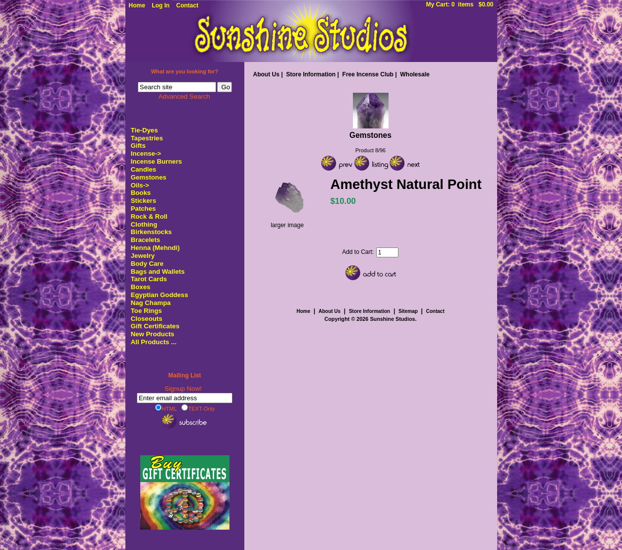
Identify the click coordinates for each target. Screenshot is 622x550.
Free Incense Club (368, 74)
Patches (143, 208)
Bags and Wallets (158, 271)
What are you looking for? (185, 71)
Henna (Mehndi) (155, 247)
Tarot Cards (149, 279)
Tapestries (147, 138)
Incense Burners (156, 161)
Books (141, 192)
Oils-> (140, 185)
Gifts (138, 145)
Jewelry (143, 255)
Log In (161, 5)
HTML (166, 408)
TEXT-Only (198, 408)
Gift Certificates (155, 326)
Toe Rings (146, 310)
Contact (187, 5)
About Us (266, 74)
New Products (152, 334)
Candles (143, 169)
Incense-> (146, 153)
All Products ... (153, 342)
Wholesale (414, 74)
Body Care (147, 263)
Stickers (143, 200)
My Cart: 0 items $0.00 (459, 4)
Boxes (141, 287)
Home (137, 5)
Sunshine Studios (392, 319)
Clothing (144, 224)
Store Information (311, 74)
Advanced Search (184, 96)
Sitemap (408, 311)
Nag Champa (151, 302)
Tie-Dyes (144, 130)
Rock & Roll (149, 216)
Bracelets (145, 240)
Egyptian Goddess (159, 295)
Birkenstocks (151, 232)
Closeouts (147, 318)
